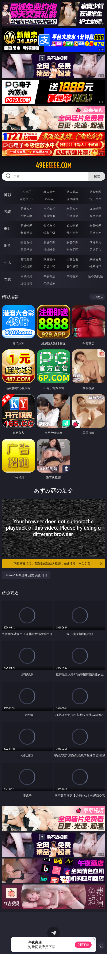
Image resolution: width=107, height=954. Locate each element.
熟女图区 (72, 250)
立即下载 (83, 945)
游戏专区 (95, 192)
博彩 (7, 194)
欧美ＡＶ (72, 209)
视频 (7, 211)
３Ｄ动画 (95, 209)
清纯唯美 (49, 250)
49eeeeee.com (53, 165)
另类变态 (95, 233)
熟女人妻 (26, 216)
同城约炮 (26, 276)
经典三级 (49, 233)
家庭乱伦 (49, 259)
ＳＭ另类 (95, 216)
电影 (7, 228)
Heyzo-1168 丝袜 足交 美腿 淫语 (26, 575)
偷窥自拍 (26, 242)
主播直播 (72, 216)
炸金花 (49, 199)
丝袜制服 (49, 216)
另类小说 (49, 266)
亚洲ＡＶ (26, 209)
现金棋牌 (72, 199)
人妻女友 (72, 259)
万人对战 (72, 192)
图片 (7, 245)
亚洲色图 (49, 242)
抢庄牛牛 (95, 199)
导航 (7, 279)
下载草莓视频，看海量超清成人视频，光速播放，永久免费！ (58, 563)
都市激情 (26, 259)
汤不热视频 (95, 276)
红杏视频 (26, 283)
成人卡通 (72, 226)
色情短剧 (49, 283)
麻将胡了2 (26, 199)
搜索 (97, 176)
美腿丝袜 (26, 250)
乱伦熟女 (72, 233)
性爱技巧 (95, 266)
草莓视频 (72, 276)
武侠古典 (95, 259)
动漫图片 (95, 242)
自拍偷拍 (49, 209)
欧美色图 (72, 242)
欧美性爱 (95, 226)
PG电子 (26, 192)
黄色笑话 (72, 266)
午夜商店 (49, 276)
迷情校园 (26, 266)
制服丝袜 (26, 233)
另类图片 (95, 250)
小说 (7, 262)
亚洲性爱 (26, 226)
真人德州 (49, 192)
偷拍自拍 (49, 226)
